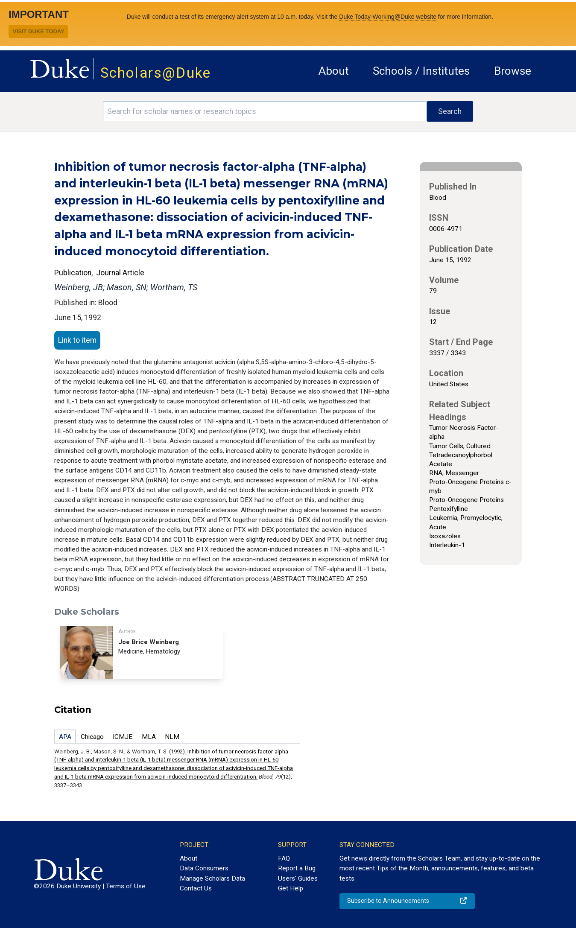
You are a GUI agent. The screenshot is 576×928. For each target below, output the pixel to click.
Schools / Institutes (421, 70)
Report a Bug (297, 868)
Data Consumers (204, 868)
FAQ (284, 858)
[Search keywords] (265, 111)
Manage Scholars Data (212, 878)
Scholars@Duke (155, 72)
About (334, 70)
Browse (512, 70)
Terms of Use (126, 886)
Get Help (290, 888)
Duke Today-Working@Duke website (387, 16)
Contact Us (196, 888)
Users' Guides (298, 878)
